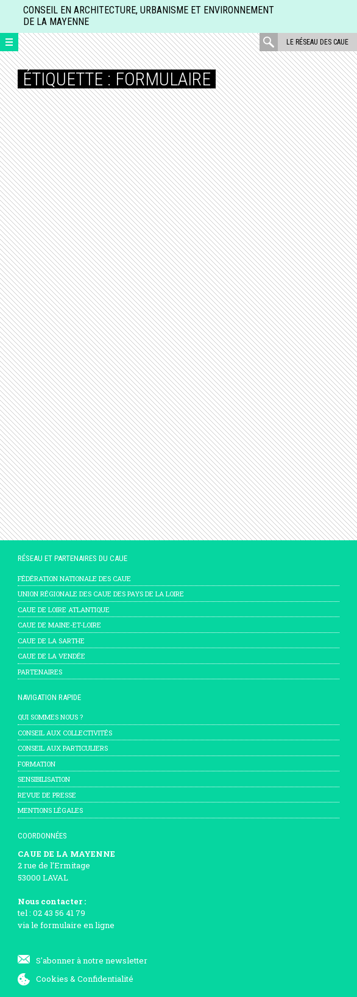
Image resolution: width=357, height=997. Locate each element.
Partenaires (40, 671)
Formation (36, 763)
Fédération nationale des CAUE (74, 578)
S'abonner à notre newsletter (91, 960)
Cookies (52, 978)
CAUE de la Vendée (51, 655)
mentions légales (50, 810)
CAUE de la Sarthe (51, 640)
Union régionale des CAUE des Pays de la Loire (101, 593)
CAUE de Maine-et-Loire (59, 624)
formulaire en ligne (77, 925)
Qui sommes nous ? (50, 716)
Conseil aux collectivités (65, 732)
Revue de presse (47, 794)
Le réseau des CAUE (317, 42)
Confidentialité (105, 978)
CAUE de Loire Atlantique (64, 609)
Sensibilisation (44, 779)
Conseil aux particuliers (63, 747)
